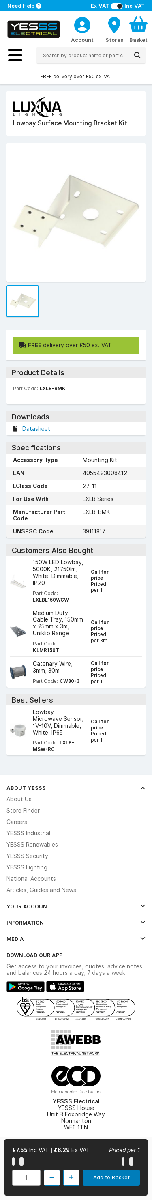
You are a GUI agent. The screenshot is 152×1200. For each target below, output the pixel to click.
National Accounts (31, 878)
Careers (16, 822)
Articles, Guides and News (41, 890)
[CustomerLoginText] (82, 24)
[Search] (137, 55)
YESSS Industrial (28, 833)
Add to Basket (111, 1177)
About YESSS (76, 788)
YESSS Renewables (32, 844)
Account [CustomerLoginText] (82, 40)
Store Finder (23, 810)
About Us (19, 799)
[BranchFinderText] (114, 29)
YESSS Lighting (26, 867)
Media (76, 938)
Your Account (76, 906)
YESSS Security (27, 856)
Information (76, 922)
